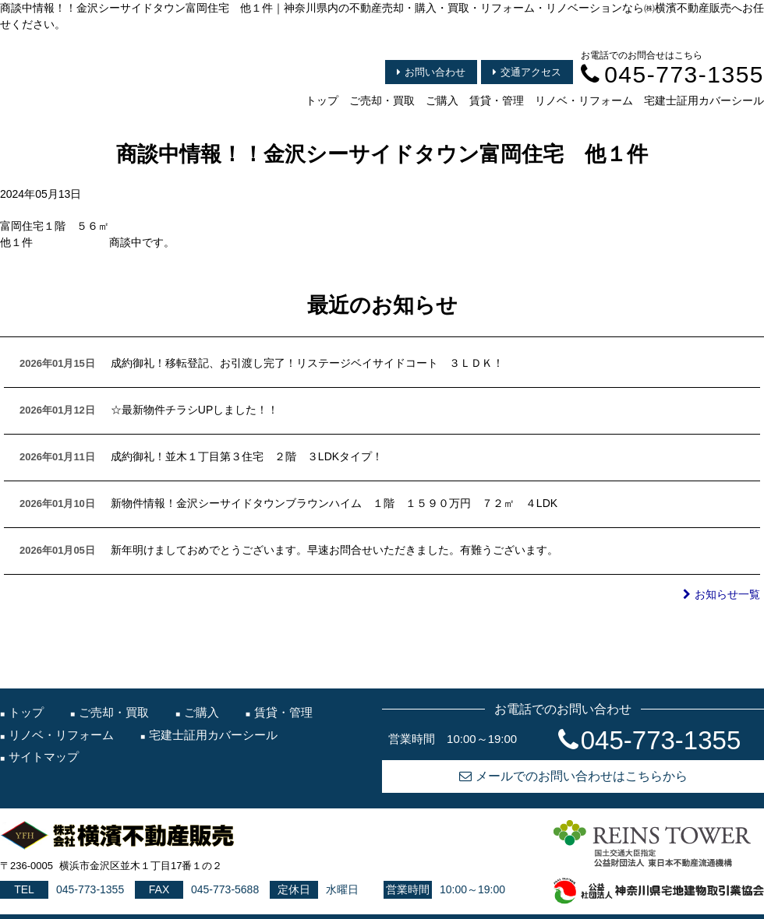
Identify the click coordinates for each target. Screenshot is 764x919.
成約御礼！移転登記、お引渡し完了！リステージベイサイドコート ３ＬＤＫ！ (307, 363)
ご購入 (442, 100)
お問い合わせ (431, 72)
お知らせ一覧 (721, 594)
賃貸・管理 (496, 100)
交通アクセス (527, 72)
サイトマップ (44, 756)
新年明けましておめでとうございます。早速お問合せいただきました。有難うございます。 (334, 550)
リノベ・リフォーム (584, 100)
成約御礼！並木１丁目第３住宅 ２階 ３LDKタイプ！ (247, 456)
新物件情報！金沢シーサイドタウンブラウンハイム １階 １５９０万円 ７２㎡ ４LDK (334, 503)
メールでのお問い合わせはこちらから (573, 776)
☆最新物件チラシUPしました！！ (194, 409)
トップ (322, 100)
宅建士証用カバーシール (704, 100)
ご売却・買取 (382, 100)
